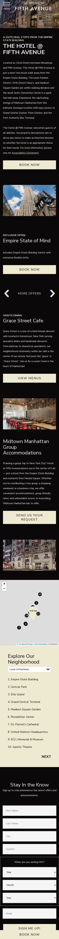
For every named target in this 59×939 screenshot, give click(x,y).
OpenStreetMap (41, 644)
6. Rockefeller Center (21, 717)
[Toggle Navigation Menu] (6, 6)
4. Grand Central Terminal (24, 702)
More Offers (29, 293)
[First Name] (29, 811)
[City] (29, 836)
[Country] (29, 849)
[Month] (29, 885)
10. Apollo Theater (20, 747)
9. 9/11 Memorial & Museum (25, 739)
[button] (33, 613)
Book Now (29, 934)
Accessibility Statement (25, 153)
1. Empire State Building (23, 679)
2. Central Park (17, 687)
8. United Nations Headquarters (28, 732)
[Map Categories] (29, 669)
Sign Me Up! (29, 928)
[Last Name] (29, 823)
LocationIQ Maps (26, 644)
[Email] (29, 913)
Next (46, 756)
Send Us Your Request (29, 517)
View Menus (29, 378)
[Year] (29, 872)
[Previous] (6, 293)
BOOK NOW (29, 269)
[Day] (29, 898)
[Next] (52, 293)
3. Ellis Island (16, 694)
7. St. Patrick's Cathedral (23, 724)
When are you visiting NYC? (29, 862)
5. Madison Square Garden (24, 709)
